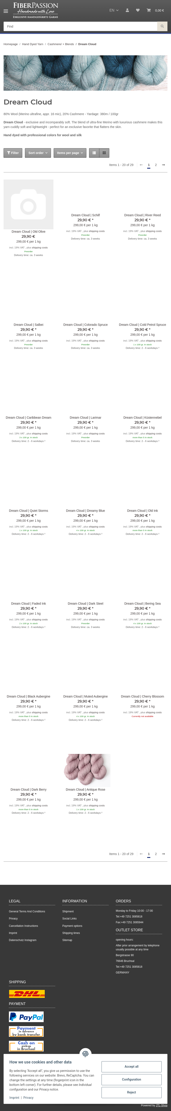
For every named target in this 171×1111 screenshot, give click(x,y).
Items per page (68, 153)
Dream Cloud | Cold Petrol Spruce (142, 324)
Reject (130, 1092)
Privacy (30, 1097)
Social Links (69, 918)
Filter (13, 153)
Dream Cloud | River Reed (142, 215)
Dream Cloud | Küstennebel (142, 417)
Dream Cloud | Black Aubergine (28, 696)
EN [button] (111, 10)
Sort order (36, 153)
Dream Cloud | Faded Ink (28, 603)
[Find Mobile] (80, 26)
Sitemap (67, 940)
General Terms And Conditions (27, 911)
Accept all (130, 1066)
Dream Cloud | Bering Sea (142, 603)
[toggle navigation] (6, 9)
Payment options (72, 925)
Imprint (16, 1097)
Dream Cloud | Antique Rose (85, 789)
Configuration (129, 1079)
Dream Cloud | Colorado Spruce (85, 324)
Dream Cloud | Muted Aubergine (85, 696)
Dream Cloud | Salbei (28, 324)
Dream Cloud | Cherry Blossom (142, 696)
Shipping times (71, 933)
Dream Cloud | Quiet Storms (28, 510)
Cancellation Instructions (23, 925)
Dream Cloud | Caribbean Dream (28, 417)
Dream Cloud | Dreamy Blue (85, 510)
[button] (127, 10)
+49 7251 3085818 (131, 916)
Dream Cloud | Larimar (85, 417)
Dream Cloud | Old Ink (142, 510)
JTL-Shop (161, 1105)
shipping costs (40, 247)
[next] (163, 165)
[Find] (162, 26)
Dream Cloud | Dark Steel (85, 603)
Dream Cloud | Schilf (85, 215)
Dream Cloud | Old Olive (28, 231)
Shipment (68, 911)
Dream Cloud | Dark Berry (29, 789)
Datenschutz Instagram (22, 940)
